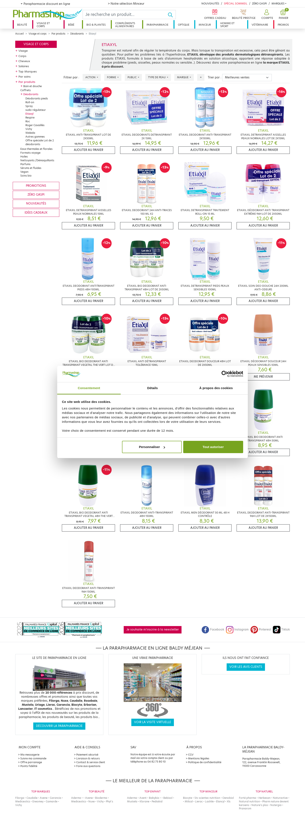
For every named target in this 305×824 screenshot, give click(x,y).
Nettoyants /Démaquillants (37, 160)
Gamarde (51, 801)
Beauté (22, 24)
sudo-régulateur (35, 110)
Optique (183, 24)
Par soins (24, 76)
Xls (228, 801)
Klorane (144, 801)
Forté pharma (247, 798)
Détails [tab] (152, 388)
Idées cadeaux (36, 213)
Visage (23, 51)
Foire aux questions (88, 766)
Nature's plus (259, 805)
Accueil (19, 33)
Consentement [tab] (89, 388)
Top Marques (27, 71)
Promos (283, 24)
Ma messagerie (29, 754)
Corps (22, 56)
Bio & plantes (96, 24)
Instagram (237, 630)
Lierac (199, 801)
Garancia (55, 798)
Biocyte (187, 798)
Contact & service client (90, 762)
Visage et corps (43, 24)
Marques (278, 3)
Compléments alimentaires (125, 24)
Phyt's (109, 801)
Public (132, 77)
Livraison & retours (88, 758)
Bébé (71, 24)
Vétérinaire (260, 24)
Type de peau (157, 77)
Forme (112, 77)
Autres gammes (35, 136)
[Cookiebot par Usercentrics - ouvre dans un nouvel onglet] (224, 374)
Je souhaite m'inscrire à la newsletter (152, 630)
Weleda (30, 133)
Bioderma (101, 798)
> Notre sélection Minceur (126, 3)
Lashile (209, 801)
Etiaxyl (29, 114)
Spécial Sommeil (235, 3)
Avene (43, 798)
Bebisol (167, 798)
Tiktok (281, 630)
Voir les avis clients (245, 667)
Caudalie (31, 798)
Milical (189, 801)
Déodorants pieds (36, 98)
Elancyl (220, 801)
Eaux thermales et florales (36, 149)
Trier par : (214, 77)
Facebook (213, 630)
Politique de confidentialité (204, 762)
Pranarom (245, 808)
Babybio (154, 798)
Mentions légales (198, 758)
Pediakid (157, 801)
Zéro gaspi (36, 195)
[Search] (125, 14)
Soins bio (26, 175)
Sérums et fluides (30, 168)
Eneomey (37, 801)
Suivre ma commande (33, 758)
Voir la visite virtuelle (152, 722)
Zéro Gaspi (259, 3)
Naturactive (280, 798)
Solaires (23, 66)
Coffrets (25, 90)
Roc (27, 121)
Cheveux (24, 61)
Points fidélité (28, 766)
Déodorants (77, 33)
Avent (143, 798)
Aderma (76, 798)
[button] (266, 14)
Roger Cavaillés (34, 125)
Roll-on (29, 102)
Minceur (205, 24)
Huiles (24, 156)
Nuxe (91, 801)
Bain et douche (32, 86)
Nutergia (275, 805)
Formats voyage (30, 152)
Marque (183, 77)
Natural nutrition (249, 801)
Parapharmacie (157, 24)
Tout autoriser (213, 447)
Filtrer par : (71, 77)
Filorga (19, 798)
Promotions (36, 186)
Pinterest (260, 630)
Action (90, 77)
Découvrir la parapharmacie (59, 726)
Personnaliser (152, 447)
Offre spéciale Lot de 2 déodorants (39, 142)
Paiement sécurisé (87, 754)
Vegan (24, 172)
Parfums (25, 164)
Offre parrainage (31, 762)
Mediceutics (22, 801)
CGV (191, 754)
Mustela (132, 801)
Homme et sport (227, 24)
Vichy (28, 129)
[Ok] (172, 14)
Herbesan (264, 798)
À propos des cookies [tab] (216, 388)
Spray (29, 106)
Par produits (58, 33)
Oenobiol (228, 798)
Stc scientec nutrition (207, 798)
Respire (30, 117)
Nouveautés (210, 3)
